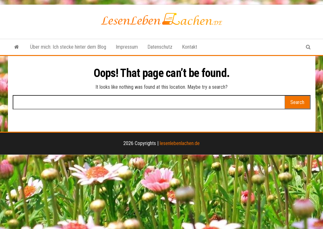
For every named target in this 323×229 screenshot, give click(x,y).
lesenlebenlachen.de (180, 143)
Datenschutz (159, 47)
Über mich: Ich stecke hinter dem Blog (68, 47)
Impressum (127, 47)
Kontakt (189, 47)
